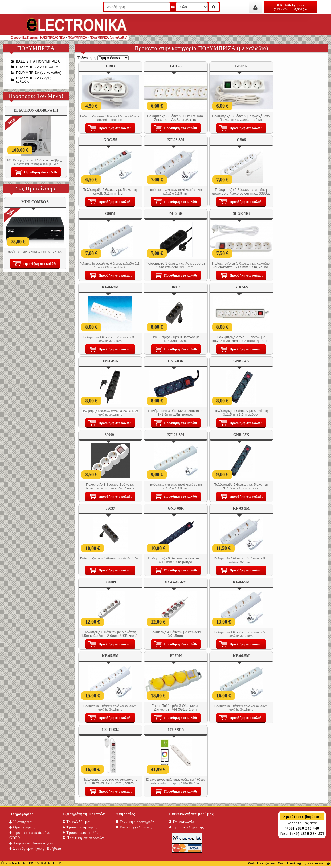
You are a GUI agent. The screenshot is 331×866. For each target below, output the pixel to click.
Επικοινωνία (181, 822)
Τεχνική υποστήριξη (135, 822)
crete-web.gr (319, 863)
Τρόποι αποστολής (81, 833)
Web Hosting (289, 863)
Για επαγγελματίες (134, 827)
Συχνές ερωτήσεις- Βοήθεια (35, 849)
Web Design (258, 863)
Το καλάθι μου (77, 822)
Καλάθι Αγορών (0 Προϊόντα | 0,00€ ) (290, 7)
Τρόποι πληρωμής (80, 827)
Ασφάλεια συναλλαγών (31, 843)
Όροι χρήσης (22, 827)
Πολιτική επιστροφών (83, 838)
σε (173, 7)
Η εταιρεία (20, 822)
